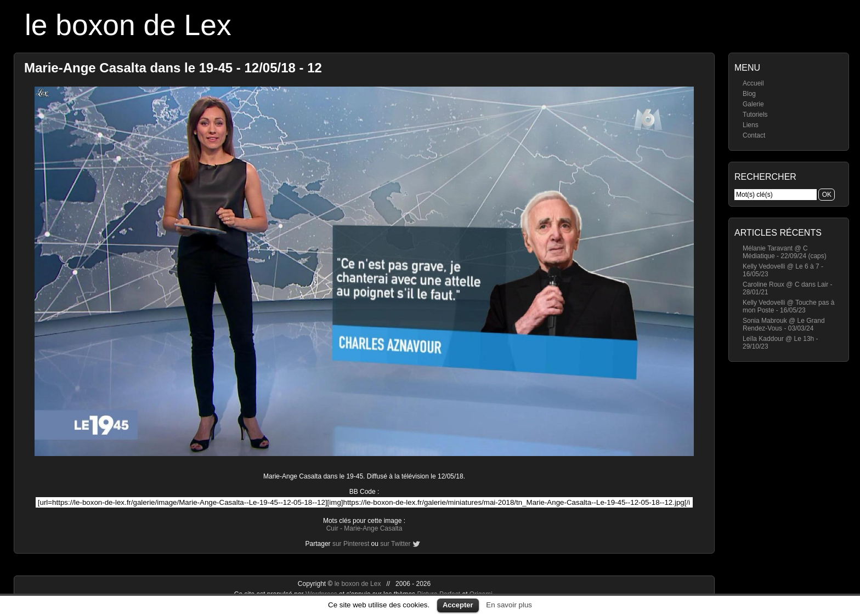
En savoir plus (509, 605)
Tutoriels (755, 114)
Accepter (458, 605)
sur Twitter (395, 544)
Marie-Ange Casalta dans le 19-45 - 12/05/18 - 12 (173, 67)
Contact (754, 135)
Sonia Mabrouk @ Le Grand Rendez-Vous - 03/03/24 (784, 324)
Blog (749, 94)
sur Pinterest (350, 544)
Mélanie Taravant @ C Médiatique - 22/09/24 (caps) (785, 252)
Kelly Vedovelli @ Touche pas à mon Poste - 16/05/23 (788, 306)
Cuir (332, 528)
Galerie (753, 104)
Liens (751, 125)
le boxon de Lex (128, 25)
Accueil (753, 83)
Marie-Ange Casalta (373, 528)
